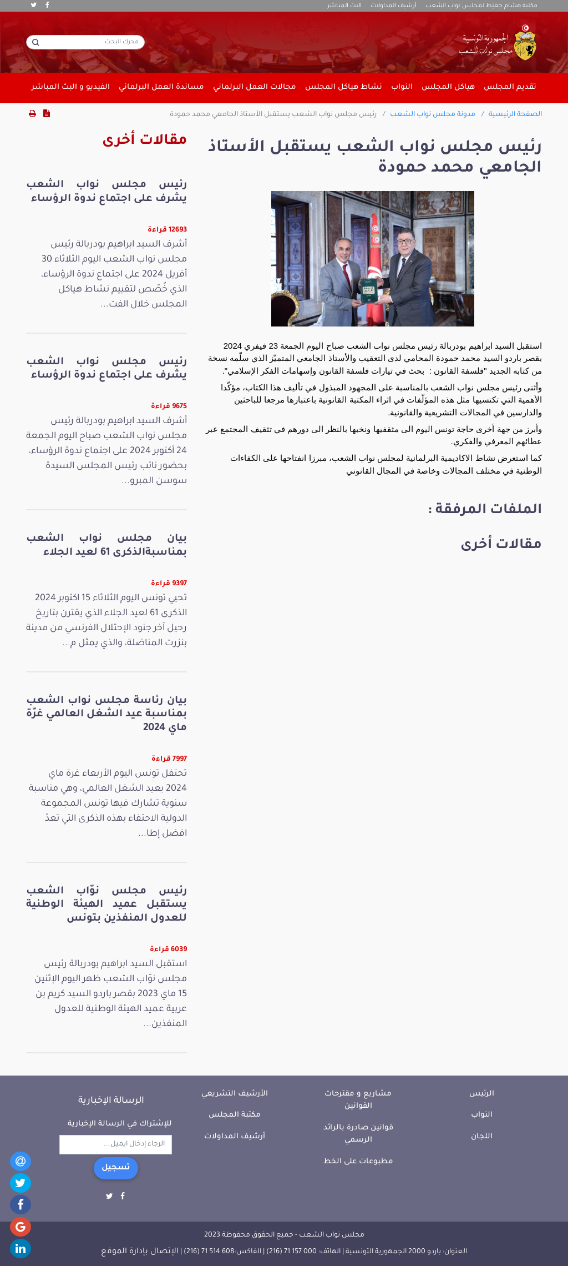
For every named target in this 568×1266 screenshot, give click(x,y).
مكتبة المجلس (235, 1115)
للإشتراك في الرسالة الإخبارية (120, 1124)
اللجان (482, 1137)
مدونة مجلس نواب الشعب (432, 115)
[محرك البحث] (85, 42)
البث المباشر (344, 6)
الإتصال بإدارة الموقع (140, 1252)
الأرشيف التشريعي (234, 1094)
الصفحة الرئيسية (515, 115)
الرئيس (481, 1094)
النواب (482, 1115)
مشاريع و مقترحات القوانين (358, 1100)
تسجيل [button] (116, 1168)
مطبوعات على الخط (358, 1162)
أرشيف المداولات (394, 6)
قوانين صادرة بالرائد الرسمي (358, 1134)
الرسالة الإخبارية (111, 1101)
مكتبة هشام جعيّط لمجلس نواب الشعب (481, 6)
